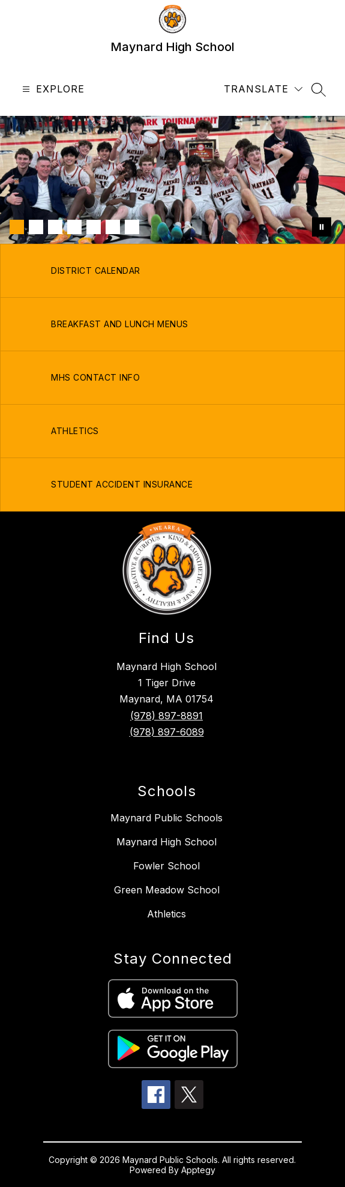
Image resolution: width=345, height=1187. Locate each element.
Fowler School (166, 866)
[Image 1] (17, 227)
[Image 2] (36, 227)
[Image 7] (132, 227)
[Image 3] (55, 227)
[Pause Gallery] (321, 227)
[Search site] (318, 89)
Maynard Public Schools (166, 818)
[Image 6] (113, 227)
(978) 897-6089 (167, 732)
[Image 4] (74, 227)
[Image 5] (93, 227)
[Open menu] (52, 89)
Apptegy (198, 1170)
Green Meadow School (167, 890)
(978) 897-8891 (166, 716)
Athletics (166, 914)
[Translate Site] (263, 89)
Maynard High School (166, 842)
